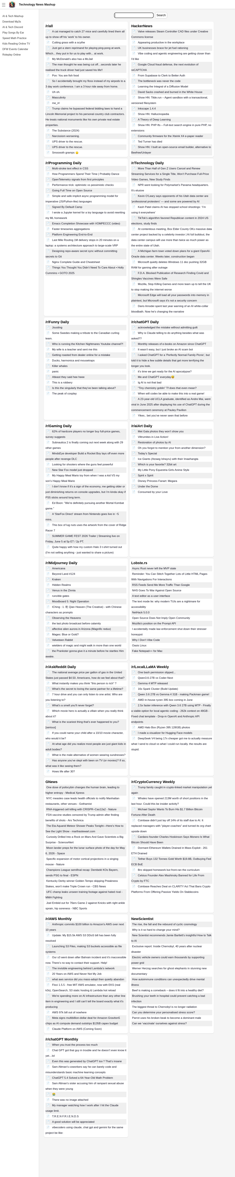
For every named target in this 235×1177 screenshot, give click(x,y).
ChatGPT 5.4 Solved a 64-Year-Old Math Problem (82, 1077)
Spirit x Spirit (145, 475)
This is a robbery (62, 382)
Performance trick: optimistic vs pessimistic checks (83, 185)
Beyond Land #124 (63, 573)
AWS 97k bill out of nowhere (69, 1012)
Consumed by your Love (153, 492)
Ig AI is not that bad (150, 382)
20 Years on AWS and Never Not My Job (77, 973)
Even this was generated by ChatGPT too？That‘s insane (87, 1061)
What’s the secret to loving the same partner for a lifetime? (87, 688)
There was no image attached (70, 1099)
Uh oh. (56, 92)
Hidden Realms (61, 584)
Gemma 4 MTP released (153, 683)
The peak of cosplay (64, 393)
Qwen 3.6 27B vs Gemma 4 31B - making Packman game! (173, 694)
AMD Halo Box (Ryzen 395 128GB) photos (164, 727)
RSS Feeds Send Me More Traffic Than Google (161, 584)
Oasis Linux (139, 645)
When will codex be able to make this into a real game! (171, 393)
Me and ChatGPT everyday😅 (156, 377)
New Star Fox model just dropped (72, 470)
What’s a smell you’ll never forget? (73, 705)
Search (161, 15)
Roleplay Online (11, 54)
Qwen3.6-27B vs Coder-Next (155, 677)
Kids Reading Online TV (16, 43)
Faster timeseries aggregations (71, 229)
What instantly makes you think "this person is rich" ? (84, 683)
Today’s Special (147, 453)
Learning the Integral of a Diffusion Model (163, 86)
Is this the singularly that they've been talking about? (84, 388)
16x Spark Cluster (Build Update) (158, 688)
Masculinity (59, 97)
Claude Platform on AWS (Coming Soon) (77, 1028)
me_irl (56, 103)
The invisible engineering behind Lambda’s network (83, 968)
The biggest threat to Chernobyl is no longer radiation (164, 1006)
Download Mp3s (11, 21)
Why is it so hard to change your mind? (156, 929)
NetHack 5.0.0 (141, 612)
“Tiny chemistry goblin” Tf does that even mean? (167, 388)
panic (55, 371)
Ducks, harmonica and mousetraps (73, 360)
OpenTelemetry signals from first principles (78, 179)
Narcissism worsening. (66, 136)
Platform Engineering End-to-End (72, 234)
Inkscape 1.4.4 (147, 108)
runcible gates (60, 595)
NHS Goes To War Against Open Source (156, 590)
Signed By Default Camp (67, 207)
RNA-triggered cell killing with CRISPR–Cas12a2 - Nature (81, 809)
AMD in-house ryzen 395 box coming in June (165, 699)
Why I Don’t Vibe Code (146, 640)
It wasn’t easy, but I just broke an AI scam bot (165, 349)
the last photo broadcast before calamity (76, 623)
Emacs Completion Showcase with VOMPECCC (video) (86, 223)
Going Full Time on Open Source (72, 190)
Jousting (57, 327)
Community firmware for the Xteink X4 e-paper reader (170, 136)
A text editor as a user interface (151, 595)
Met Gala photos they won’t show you (161, 431)
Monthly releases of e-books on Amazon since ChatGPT (172, 344)
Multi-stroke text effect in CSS (70, 168)
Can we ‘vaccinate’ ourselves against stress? (159, 1023)
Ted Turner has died (150, 141)
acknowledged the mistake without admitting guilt (168, 327)
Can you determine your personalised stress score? (163, 1012)
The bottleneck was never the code (159, 81)
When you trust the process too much (75, 1044)
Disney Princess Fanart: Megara (157, 481)
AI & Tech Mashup (12, 16)
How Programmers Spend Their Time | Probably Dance (85, 174)
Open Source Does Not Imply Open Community (161, 618)
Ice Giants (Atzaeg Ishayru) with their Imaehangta (168, 459)
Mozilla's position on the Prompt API (154, 623)
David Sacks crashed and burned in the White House (170, 92)
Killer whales (59, 366)
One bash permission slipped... (157, 672)
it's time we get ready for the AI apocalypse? (165, 371)
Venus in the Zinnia (64, 590)
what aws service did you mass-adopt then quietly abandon (88, 979)
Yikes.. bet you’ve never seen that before (163, 415)
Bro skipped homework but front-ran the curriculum (169, 869)
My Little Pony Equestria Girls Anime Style (163, 470)
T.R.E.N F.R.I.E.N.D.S (65, 1116)
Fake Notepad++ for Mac (147, 651)
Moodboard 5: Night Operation (70, 601)
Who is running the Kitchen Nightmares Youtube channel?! (87, 344)
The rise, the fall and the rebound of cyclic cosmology (164, 924)
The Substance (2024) (65, 130)
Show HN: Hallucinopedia (153, 114)
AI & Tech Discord (12, 27)
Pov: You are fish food (65, 75)
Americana (58, 568)
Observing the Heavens (66, 618)
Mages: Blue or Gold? (65, 634)
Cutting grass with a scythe (68, 42)
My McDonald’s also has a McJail (72, 59)
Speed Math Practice (14, 38)
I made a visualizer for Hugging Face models (165, 732)
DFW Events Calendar (15, 49)
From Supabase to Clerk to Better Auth (161, 75)
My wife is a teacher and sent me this (74, 349)
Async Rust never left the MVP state (154, 568)
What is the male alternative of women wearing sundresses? (89, 754)
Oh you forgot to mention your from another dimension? (172, 447)
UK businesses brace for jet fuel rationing (163, 48)
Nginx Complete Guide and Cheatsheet (76, 262)
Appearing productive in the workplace (161, 42)
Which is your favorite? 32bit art (157, 464)
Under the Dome (148, 486)
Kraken (56, 579)
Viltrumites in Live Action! (153, 436)
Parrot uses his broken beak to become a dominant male (166, 1017)
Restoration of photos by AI (154, 442)
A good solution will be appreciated (73, 1121)
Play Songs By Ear (13, 32)
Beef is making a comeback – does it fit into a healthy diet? (168, 990)
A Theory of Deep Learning (154, 119)
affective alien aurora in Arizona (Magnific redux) (81, 629)
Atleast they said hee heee (68, 377)
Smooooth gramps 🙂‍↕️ (65, 152)
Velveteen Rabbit (62, 640)
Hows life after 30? (63, 771)
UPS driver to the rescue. (67, 141)
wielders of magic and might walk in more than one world (86, 645)
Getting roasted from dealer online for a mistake (81, 355)
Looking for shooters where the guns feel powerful (82, 464)
